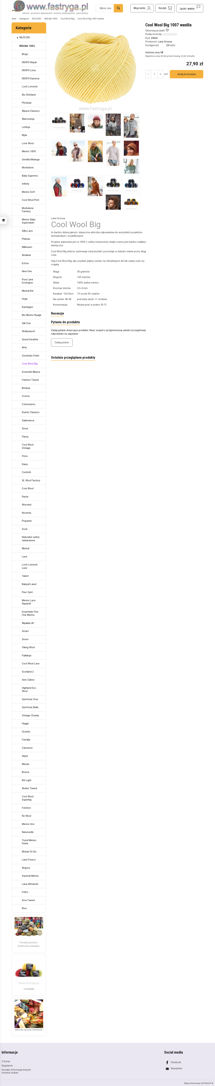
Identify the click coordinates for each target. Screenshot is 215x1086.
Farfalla (26, 739)
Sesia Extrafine (30, 339)
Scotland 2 (28, 671)
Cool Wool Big (29, 363)
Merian (25, 764)
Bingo (25, 54)
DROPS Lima (29, 70)
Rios (24, 908)
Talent (25, 575)
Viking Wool (28, 647)
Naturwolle (28, 832)
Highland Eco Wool (29, 689)
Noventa (26, 512)
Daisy (25, 464)
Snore (25, 639)
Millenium (27, 247)
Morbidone (28, 167)
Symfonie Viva (30, 699)
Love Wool (28, 143)
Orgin (25, 298)
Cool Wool (27, 488)
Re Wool (26, 815)
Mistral (25, 548)
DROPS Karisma (30, 78)
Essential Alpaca (31, 371)
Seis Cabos (28, 679)
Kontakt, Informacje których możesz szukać (16, 1071)
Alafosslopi (28, 118)
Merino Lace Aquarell (28, 602)
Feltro (25, 892)
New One (27, 271)
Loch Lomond (29, 86)
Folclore (26, 807)
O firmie (6, 1061)
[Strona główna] (50, 7)
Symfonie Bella (30, 707)
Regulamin (7, 1065)
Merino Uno (28, 824)
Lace (24, 556)
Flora (24, 456)
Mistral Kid (27, 290)
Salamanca (28, 420)
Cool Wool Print (30, 199)
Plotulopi (26, 102)
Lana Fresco (29, 859)
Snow (25, 428)
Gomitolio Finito (30, 355)
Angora (26, 867)
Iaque (25, 755)
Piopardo (27, 520)
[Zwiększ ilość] (148, 74)
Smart (25, 631)
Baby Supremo (30, 175)
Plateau (26, 238)
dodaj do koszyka (187, 74)
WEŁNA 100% (27, 45)
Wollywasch (28, 331)
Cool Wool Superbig (27, 798)
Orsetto (26, 731)
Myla (24, 135)
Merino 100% (29, 151)
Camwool (27, 747)
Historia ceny (154, 52)
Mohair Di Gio (29, 851)
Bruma (25, 772)
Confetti (26, 472)
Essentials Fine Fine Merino (30, 613)
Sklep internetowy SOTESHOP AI (198, 1083)
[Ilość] (154, 74)
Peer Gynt (27, 592)
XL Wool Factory (31, 480)
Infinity (25, 183)
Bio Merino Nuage (31, 315)
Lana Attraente (30, 884)
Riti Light (26, 780)
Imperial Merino (30, 875)
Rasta (25, 496)
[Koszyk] (165, 8)
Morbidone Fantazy (28, 210)
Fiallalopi (26, 655)
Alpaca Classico (31, 110)
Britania (26, 388)
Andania (26, 255)
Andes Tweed (29, 788)
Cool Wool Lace (30, 663)
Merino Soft (28, 191)
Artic (24, 347)
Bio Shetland (29, 94)
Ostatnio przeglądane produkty (73, 358)
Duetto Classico (30, 412)
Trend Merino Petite (29, 842)
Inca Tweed (28, 900)
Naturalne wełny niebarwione (30, 539)
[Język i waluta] (189, 8)
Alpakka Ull (28, 623)
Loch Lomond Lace (29, 566)
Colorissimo (28, 404)
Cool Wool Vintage (27, 446)
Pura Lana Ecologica (27, 281)
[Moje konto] (142, 8)
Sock (24, 529)
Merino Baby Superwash (28, 221)
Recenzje (57, 314)
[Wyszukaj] (118, 8)
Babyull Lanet (29, 584)
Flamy (25, 436)
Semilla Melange (31, 159)
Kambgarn (27, 307)
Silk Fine (26, 323)
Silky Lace (27, 230)
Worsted (26, 504)
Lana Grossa (165, 41)
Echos (25, 263)
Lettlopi (26, 127)
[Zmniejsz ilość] (160, 74)
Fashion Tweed (30, 379)
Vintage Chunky (30, 715)
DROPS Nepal (29, 62)
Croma (25, 396)
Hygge (25, 723)
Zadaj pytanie (62, 342)
